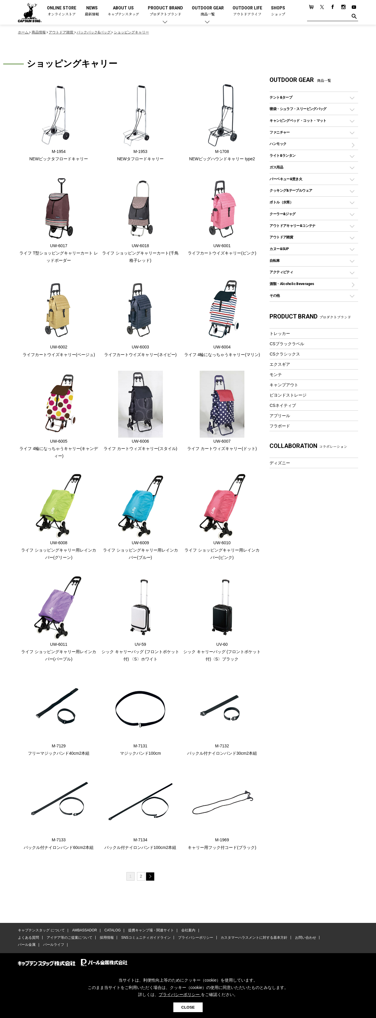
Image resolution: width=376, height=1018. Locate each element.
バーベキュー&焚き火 (286, 179)
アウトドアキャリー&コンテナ (292, 225)
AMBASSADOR (84, 931)
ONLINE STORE (61, 11)
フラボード (280, 426)
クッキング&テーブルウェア (291, 190)
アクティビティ (281, 272)
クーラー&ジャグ (282, 214)
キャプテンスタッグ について (41, 931)
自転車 (275, 260)
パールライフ (53, 945)
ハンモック (278, 143)
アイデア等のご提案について (69, 938)
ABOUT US (123, 11)
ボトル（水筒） (281, 202)
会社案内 (187, 931)
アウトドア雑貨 (281, 237)
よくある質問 (28, 938)
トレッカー (280, 333)
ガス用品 (276, 167)
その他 (275, 295)
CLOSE (188, 1007)
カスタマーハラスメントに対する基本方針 (252, 938)
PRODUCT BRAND (165, 11)
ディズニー (280, 463)
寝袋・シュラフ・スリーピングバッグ (298, 109)
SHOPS (278, 11)
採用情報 (106, 938)
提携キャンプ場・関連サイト (150, 931)
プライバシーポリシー (194, 938)
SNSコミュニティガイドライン (145, 938)
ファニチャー (279, 132)
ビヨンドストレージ (288, 395)
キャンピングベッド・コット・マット (298, 120)
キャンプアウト (284, 384)
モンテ (276, 374)
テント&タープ (281, 97)
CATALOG (112, 931)
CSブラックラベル (287, 343)
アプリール (280, 415)
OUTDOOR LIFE (247, 11)
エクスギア (280, 364)
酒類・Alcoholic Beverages (292, 284)
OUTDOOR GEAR (208, 11)
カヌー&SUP (279, 249)
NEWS (92, 11)
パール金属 (26, 945)
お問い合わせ (303, 938)
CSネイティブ (283, 405)
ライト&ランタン (282, 155)
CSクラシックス (285, 354)
